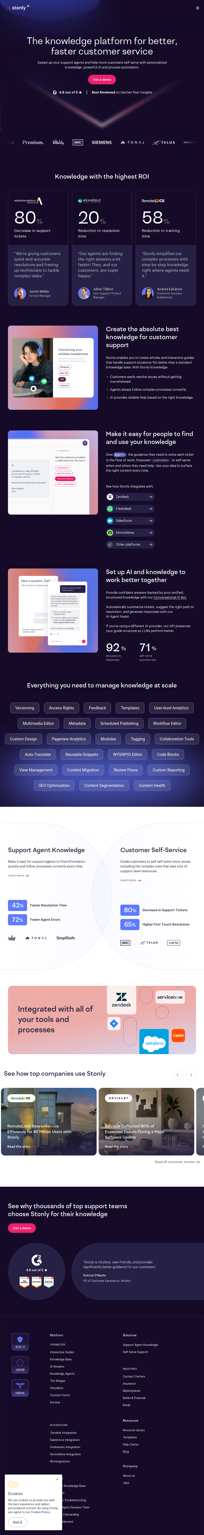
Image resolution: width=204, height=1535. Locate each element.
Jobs (126, 1483)
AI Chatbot (57, 1493)
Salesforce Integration (65, 1440)
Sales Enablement (61, 1521)
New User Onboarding (64, 1514)
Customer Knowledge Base (68, 1486)
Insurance (129, 1383)
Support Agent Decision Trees (69, 1507)
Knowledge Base (61, 1359)
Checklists (56, 1388)
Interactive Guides (62, 1352)
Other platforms (123, 544)
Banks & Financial (134, 1398)
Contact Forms (60, 1395)
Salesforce (119, 521)
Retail (126, 1405)
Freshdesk (119, 509)
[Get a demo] (22, 1228)
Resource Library (134, 1430)
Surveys (55, 1402)
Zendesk (118, 497)
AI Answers (57, 1366)
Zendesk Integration (63, 1433)
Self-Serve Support (135, 1352)
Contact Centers (134, 1376)
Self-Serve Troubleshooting (68, 1500)
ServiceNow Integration (65, 1454)
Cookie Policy (40, 1512)
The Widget (57, 1381)
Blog (126, 1451)
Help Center (131, 1444)
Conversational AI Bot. (170, 597)
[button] (146, 1020)
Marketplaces (131, 1391)
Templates (130, 1437)
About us (129, 1476)
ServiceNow (120, 533)
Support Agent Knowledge (140, 1345)
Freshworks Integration (65, 1447)
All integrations (60, 1461)
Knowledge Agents (62, 1373)
